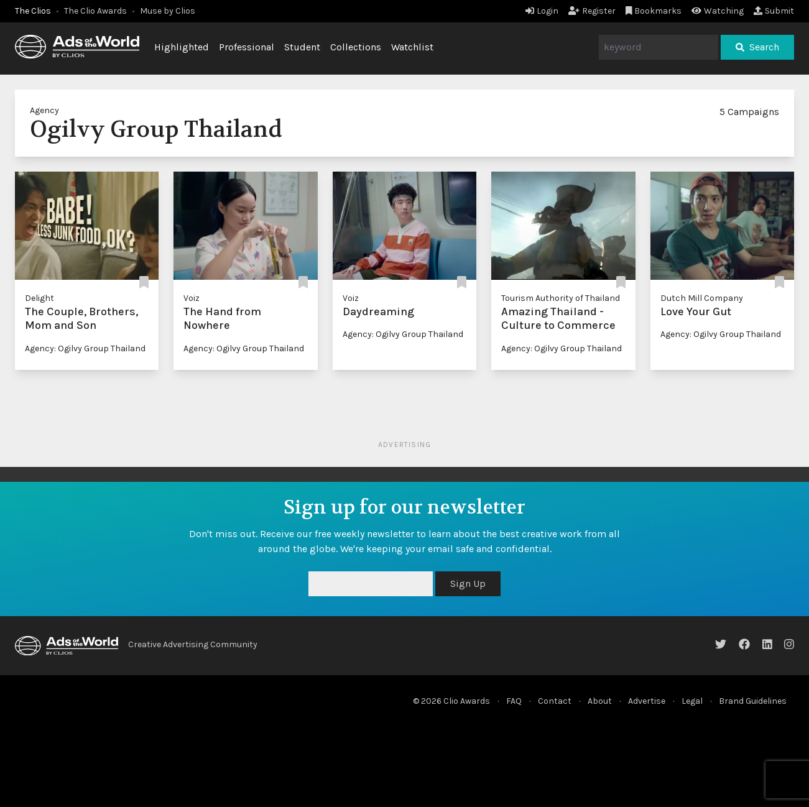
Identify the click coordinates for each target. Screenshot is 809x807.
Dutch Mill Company (701, 298)
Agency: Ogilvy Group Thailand (85, 348)
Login (541, 11)
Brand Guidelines (753, 701)
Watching (717, 11)
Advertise (646, 701)
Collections (355, 47)
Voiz (191, 298)
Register (592, 11)
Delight (39, 298)
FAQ (514, 701)
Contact (554, 701)
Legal (692, 701)
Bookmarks (654, 11)
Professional (246, 47)
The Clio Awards (95, 11)
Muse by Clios (167, 11)
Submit (774, 11)
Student (302, 47)
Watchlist (412, 47)
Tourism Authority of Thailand (560, 298)
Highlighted (181, 47)
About (600, 701)
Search (757, 47)
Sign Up (468, 583)
